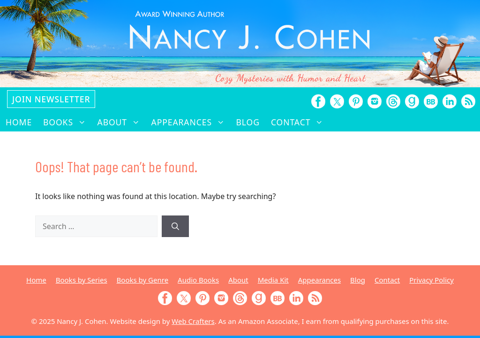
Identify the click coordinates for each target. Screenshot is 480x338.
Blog (248, 122)
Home (19, 122)
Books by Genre (142, 279)
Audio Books (198, 279)
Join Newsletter (51, 99)
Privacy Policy (431, 279)
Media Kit (273, 279)
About (122, 122)
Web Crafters (193, 321)
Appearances (191, 122)
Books (67, 122)
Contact (300, 122)
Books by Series (81, 279)
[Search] (175, 226)
